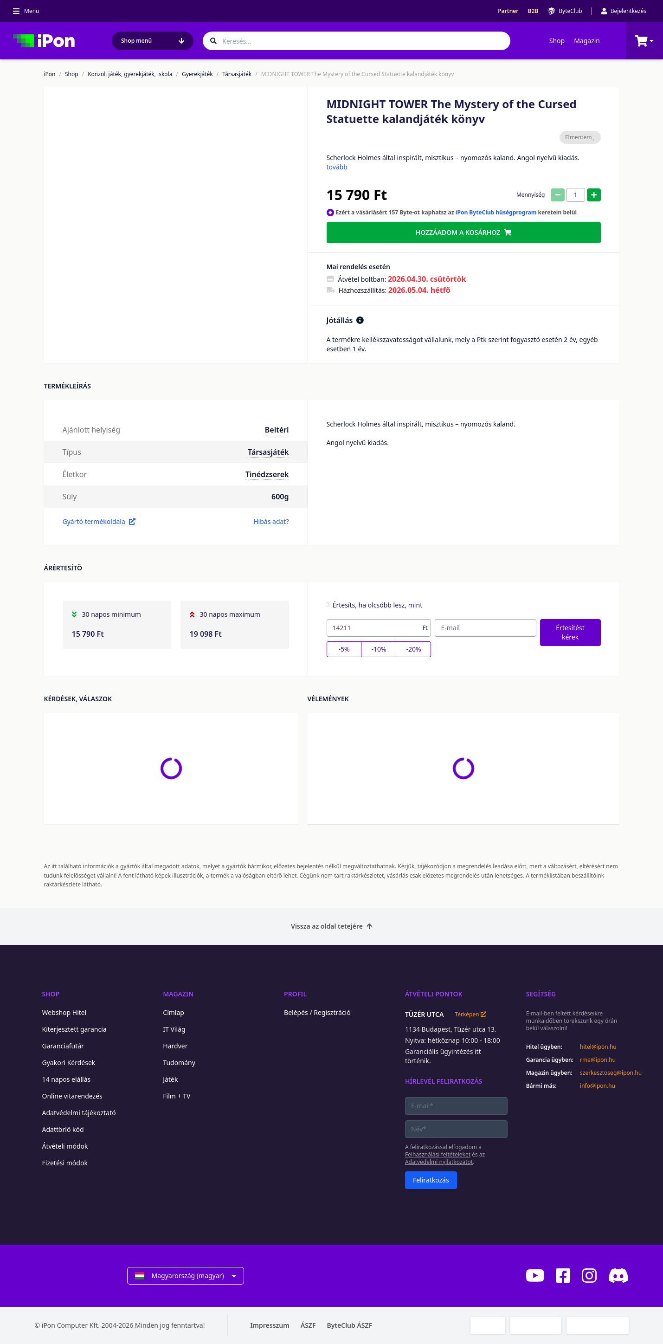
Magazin (587, 40)
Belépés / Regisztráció (317, 1012)
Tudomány (179, 1062)
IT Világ (174, 1029)
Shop (557, 40)
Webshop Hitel (64, 1012)
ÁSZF (308, 1325)
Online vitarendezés (72, 1096)
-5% (343, 649)
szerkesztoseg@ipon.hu (604, 1073)
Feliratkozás (431, 1180)
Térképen (470, 1014)
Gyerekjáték (197, 74)
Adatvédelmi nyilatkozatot (439, 1162)
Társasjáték (236, 74)
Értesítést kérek (570, 632)
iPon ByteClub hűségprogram (496, 212)
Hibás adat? (271, 521)
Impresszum (269, 1325)
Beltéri (277, 430)
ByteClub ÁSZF (349, 1325)
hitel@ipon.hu (598, 1047)
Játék (170, 1079)
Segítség (541, 993)
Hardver (175, 1045)
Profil (295, 993)
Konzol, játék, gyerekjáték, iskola (130, 74)
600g (280, 496)
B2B (533, 11)
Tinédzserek (267, 474)
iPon (50, 74)
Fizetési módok (65, 1162)
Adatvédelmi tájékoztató (79, 1112)
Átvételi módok (65, 1146)
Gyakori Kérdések (69, 1062)
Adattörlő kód (63, 1129)
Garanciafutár (63, 1045)
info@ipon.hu (597, 1086)
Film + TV (176, 1096)
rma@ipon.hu (598, 1060)
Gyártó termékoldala (99, 521)
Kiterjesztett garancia (74, 1029)
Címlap (173, 1012)
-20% (413, 649)
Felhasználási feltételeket (437, 1154)
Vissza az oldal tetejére (331, 926)
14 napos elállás (66, 1079)
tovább (337, 166)
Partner (508, 11)
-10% (378, 649)
